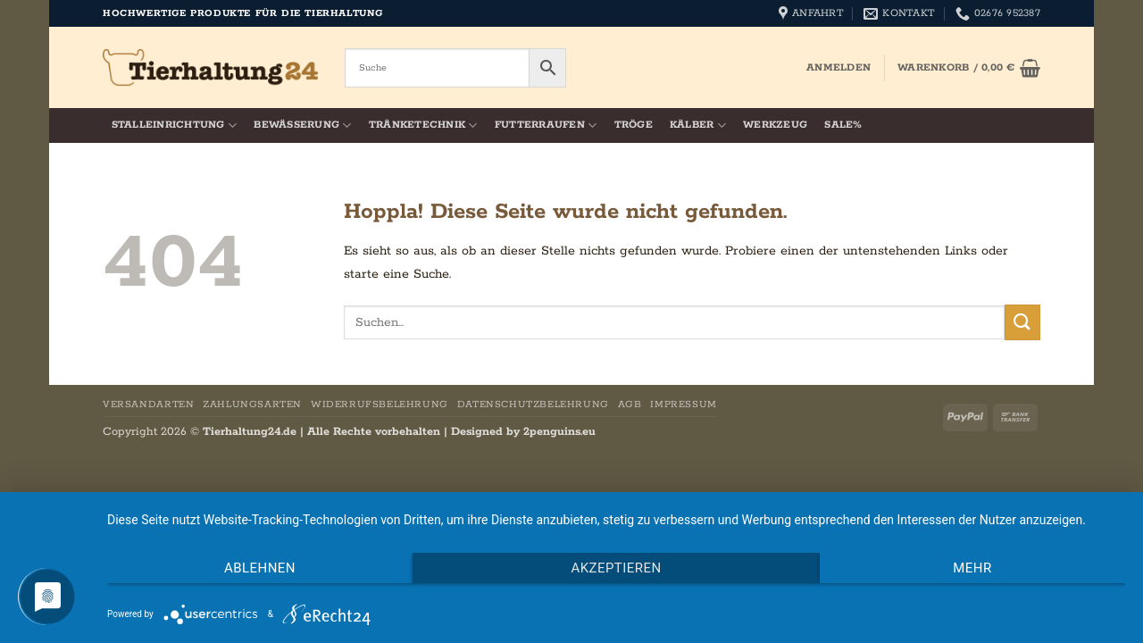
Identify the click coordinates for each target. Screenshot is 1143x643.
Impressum (683, 404)
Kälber (698, 125)
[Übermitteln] (1022, 322)
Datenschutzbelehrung (533, 404)
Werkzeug (775, 125)
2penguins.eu (559, 431)
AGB (630, 404)
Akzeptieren (616, 568)
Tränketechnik (423, 125)
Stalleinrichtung (175, 125)
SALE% (843, 125)
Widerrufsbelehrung (379, 404)
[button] (838, 68)
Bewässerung (302, 125)
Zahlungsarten (252, 404)
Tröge (633, 125)
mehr (972, 568)
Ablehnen (260, 568)
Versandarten (148, 404)
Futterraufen (546, 125)
